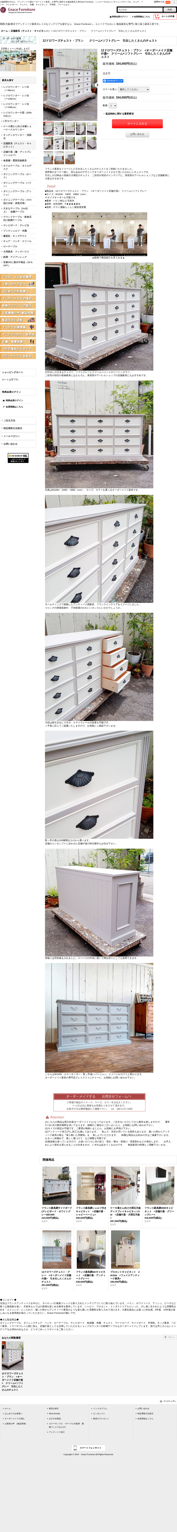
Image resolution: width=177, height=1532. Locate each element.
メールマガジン (11, 436)
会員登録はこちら (142, 16)
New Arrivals (54, 1413)
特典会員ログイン (120, 16)
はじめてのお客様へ (14, 1413)
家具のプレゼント (101, 1418)
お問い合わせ (10, 444)
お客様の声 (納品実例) (15, 1424)
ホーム (8, 1408)
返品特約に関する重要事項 (119, 113)
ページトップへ (169, 1401)
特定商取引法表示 (12, 428)
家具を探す (54, 1408)
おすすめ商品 (55, 1418)
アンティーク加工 (57, 1432)
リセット (171, 1337)
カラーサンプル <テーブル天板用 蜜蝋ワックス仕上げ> (66, 1425)
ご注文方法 (9, 420)
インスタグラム (100, 1408)
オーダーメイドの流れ (15, 1418)
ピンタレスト (99, 1413)
